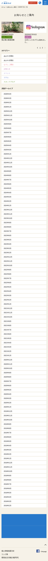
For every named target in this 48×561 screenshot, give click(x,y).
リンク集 (5, 554)
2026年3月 (7, 98)
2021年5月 (7, 338)
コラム (6, 77)
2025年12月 (8, 111)
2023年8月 (7, 227)
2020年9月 (7, 373)
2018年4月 (7, 497)
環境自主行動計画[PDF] (10, 557)
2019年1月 (7, 458)
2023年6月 (7, 235)
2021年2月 (7, 351)
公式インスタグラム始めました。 (35, 41)
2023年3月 (7, 248)
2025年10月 (8, 120)
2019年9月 (7, 424)
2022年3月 (7, 295)
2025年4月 (7, 145)
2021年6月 (7, 334)
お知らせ (7, 69)
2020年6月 (7, 385)
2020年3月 (7, 398)
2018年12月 (8, 463)
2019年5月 (7, 441)
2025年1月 (7, 154)
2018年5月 (7, 493)
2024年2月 (7, 201)
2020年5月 (7, 390)
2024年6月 (7, 184)
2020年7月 (7, 381)
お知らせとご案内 (12, 7)
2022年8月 (7, 274)
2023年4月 (7, 244)
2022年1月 (7, 304)
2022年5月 (7, 287)
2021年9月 (7, 321)
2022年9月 (7, 270)
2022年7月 (7, 278)
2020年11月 (8, 364)
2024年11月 (8, 162)
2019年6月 (7, 437)
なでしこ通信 (8, 64)
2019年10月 (8, 420)
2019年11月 (8, 415)
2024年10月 (8, 167)
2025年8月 (7, 128)
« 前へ (37, 47)
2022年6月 (7, 282)
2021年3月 (7, 347)
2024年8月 (7, 175)
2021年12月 (8, 308)
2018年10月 (8, 471)
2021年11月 (8, 312)
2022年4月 (7, 291)
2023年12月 (8, 210)
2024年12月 (8, 158)
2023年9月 (7, 222)
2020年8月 (7, 377)
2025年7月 (7, 132)
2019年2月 (7, 454)
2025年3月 (7, 150)
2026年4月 (7, 94)
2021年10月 (8, 317)
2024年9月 (7, 171)
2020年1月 (7, 407)
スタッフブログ (9, 82)
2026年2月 (7, 102)
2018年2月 (7, 505)
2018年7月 (7, 484)
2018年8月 (7, 480)
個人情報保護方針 (8, 551)
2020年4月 (7, 394)
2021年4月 (7, 343)
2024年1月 (7, 205)
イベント (7, 73)
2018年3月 (7, 501)
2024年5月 (7, 188)
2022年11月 (8, 261)
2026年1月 (7, 107)
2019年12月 (8, 411)
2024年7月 (7, 180)
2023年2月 (7, 252)
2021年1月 (7, 355)
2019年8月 (7, 428)
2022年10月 (8, 265)
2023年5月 (7, 240)
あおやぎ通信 (8, 56)
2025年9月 (7, 124)
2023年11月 (8, 214)
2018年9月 (7, 475)
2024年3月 (7, 197)
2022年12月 (8, 257)
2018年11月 (8, 467)
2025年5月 (7, 141)
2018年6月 (7, 488)
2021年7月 (7, 330)
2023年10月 (8, 218)
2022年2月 (7, 300)
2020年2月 (7, 403)
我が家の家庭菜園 (8, 40)
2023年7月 (7, 231)
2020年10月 (8, 368)
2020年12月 (8, 360)
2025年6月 (7, 137)
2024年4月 (7, 192)
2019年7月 (7, 433)
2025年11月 (8, 115)
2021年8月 (7, 325)
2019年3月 (7, 450)
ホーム (3, 7)
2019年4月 (7, 445)
